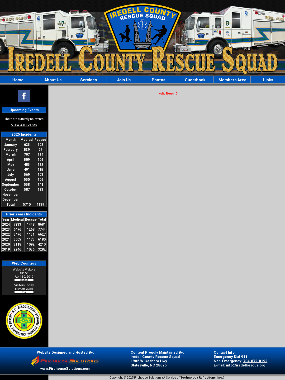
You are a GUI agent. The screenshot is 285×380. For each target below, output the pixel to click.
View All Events (24, 125)
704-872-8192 (255, 361)
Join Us (123, 79)
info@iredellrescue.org (245, 365)
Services (88, 79)
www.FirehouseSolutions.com (65, 368)
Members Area (232, 79)
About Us (52, 79)
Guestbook (194, 79)
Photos (158, 79)
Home (17, 79)
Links (267, 79)
